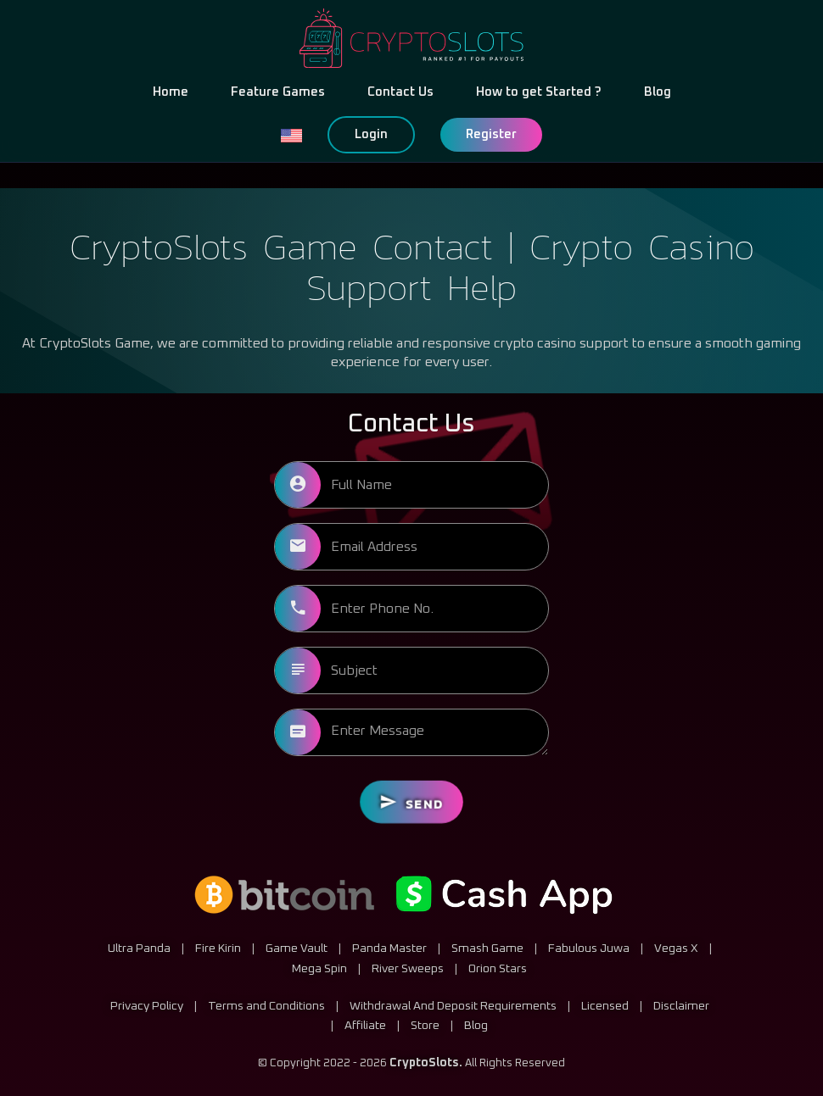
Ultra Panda (139, 948)
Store (425, 1025)
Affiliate (365, 1025)
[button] (291, 135)
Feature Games (278, 92)
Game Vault (297, 948)
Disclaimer (681, 1004)
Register (491, 134)
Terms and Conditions (266, 1004)
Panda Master (389, 948)
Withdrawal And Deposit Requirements (453, 1004)
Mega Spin (319, 967)
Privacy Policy (146, 1004)
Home (170, 92)
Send (411, 801)
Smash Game (487, 948)
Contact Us (400, 92)
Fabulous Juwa (589, 948)
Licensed (605, 1004)
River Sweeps (408, 967)
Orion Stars (497, 967)
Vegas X (676, 948)
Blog (657, 92)
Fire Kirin (218, 948)
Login (371, 134)
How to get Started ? (539, 92)
